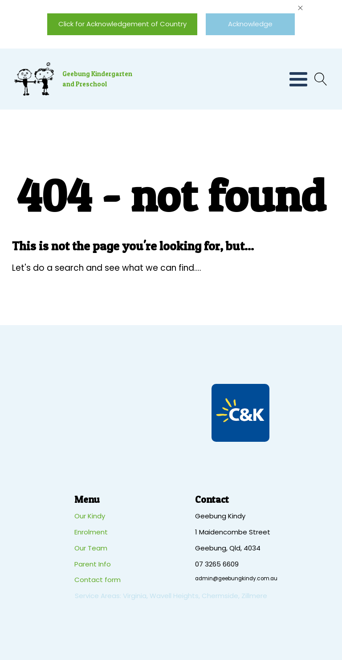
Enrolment (91, 532)
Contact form (97, 579)
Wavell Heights (174, 595)
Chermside (220, 595)
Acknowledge (250, 24)
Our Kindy (89, 516)
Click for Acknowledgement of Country (122, 24)
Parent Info (92, 564)
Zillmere (254, 595)
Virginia (135, 595)
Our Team (90, 548)
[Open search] (318, 79)
